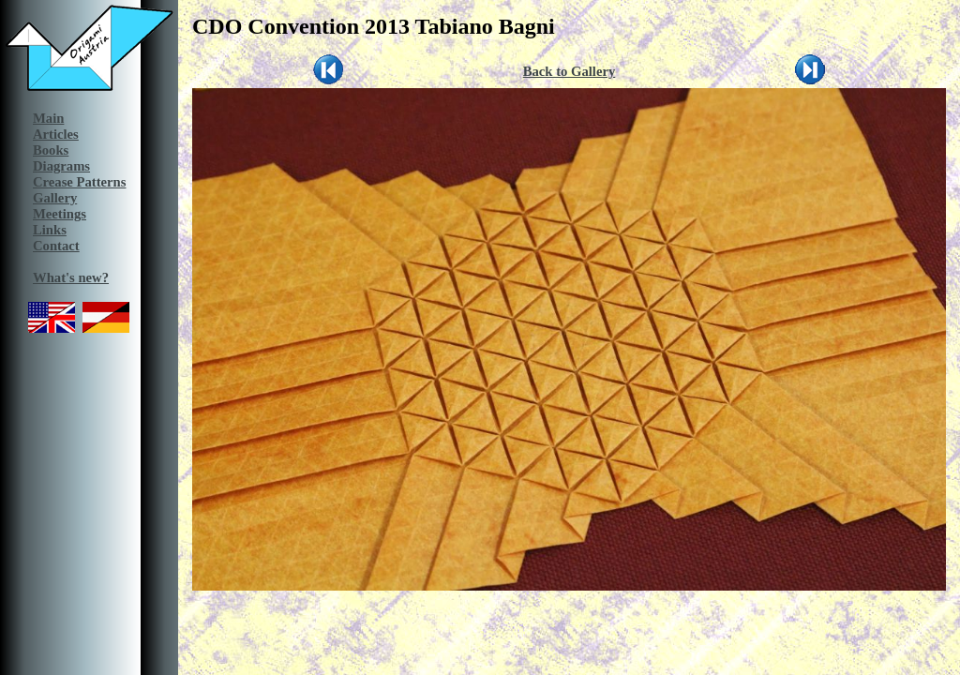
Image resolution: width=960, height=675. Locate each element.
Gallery (55, 197)
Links (50, 229)
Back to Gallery (569, 71)
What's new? (71, 277)
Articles (56, 134)
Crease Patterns (79, 181)
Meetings (59, 213)
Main (48, 118)
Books (50, 150)
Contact (56, 245)
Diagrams (61, 165)
